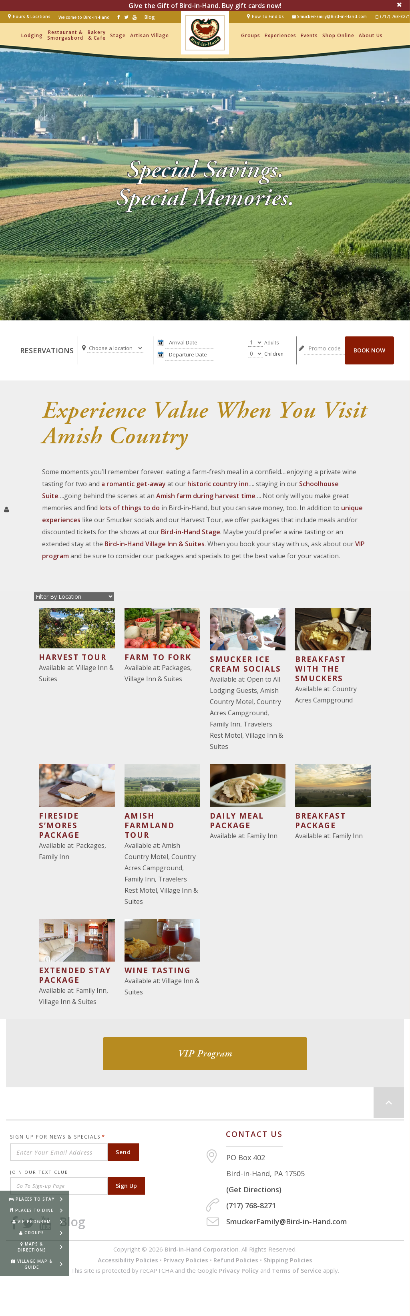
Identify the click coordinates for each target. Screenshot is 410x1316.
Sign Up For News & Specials (57, 1136)
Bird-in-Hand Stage (190, 531)
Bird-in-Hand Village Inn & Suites (155, 543)
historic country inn (218, 483)
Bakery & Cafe (97, 35)
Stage (118, 35)
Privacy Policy (239, 1270)
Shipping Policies (287, 1260)
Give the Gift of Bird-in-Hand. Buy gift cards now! (205, 5)
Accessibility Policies (128, 1260)
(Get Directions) (253, 1189)
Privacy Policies (185, 1260)
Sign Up (126, 1185)
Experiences (280, 35)
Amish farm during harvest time (205, 495)
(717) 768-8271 (392, 16)
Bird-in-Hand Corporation (202, 1249)
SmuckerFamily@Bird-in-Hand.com (329, 16)
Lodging (32, 35)
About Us (371, 35)
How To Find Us (268, 16)
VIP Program (205, 1053)
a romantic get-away (133, 483)
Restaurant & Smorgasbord (65, 35)
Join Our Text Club (39, 1172)
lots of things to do (129, 507)
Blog (150, 17)
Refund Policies (235, 1260)
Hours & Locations (31, 16)
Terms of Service (297, 1270)
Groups (250, 35)
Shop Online (338, 35)
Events (309, 35)
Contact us (254, 1134)
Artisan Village (149, 35)
